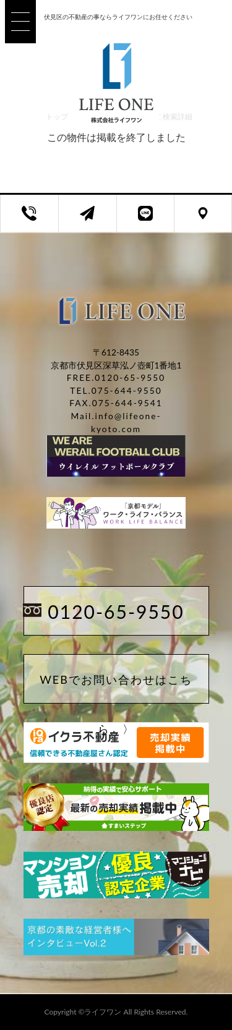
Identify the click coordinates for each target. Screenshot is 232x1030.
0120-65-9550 (116, 611)
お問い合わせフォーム (96, 220)
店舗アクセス (212, 220)
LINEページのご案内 (154, 220)
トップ (57, 116)
